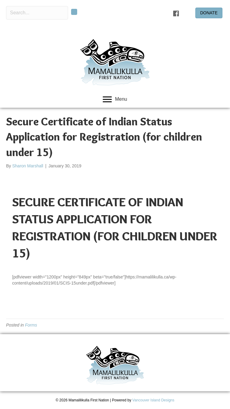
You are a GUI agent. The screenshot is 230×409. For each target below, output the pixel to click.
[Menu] (114, 99)
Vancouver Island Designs (153, 400)
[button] (74, 12)
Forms (31, 325)
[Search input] (37, 12)
